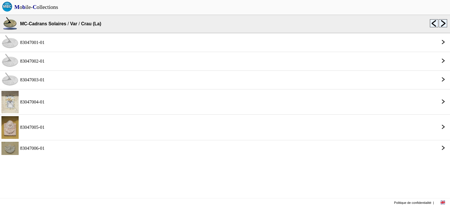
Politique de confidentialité (412, 202)
